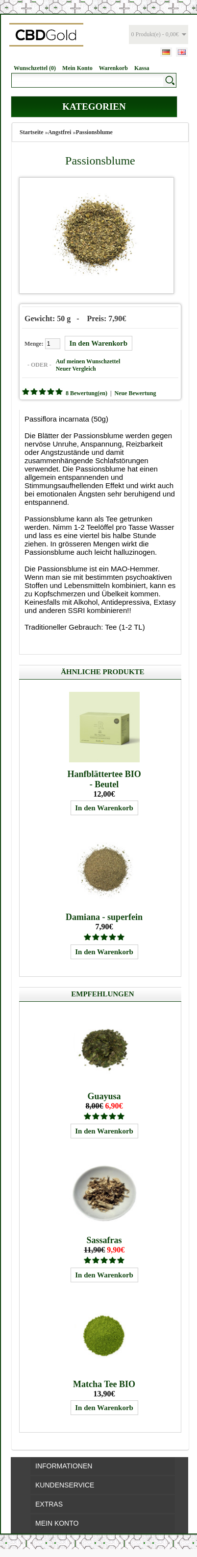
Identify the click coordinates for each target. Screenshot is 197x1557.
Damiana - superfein (104, 917)
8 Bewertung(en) (86, 393)
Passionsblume (93, 132)
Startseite (32, 132)
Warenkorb (113, 68)
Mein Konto (77, 68)
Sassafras (104, 1240)
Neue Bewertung (135, 393)
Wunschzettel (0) (35, 68)
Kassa (141, 68)
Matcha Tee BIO (104, 1384)
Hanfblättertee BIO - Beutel (104, 779)
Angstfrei (60, 132)
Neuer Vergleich (76, 368)
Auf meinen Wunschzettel (88, 361)
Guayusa (104, 1096)
